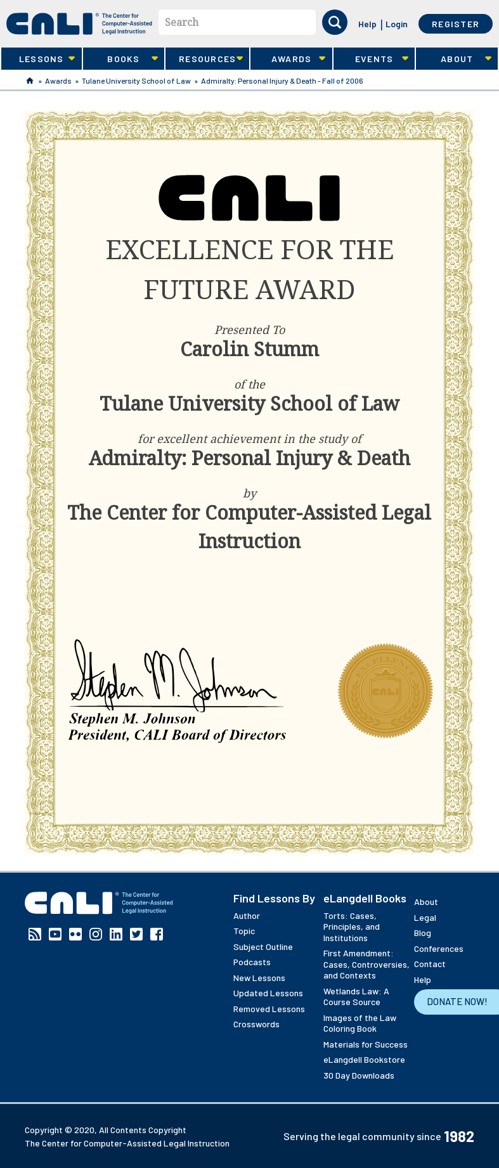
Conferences (438, 948)
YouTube (55, 934)
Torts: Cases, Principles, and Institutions (351, 926)
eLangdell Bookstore (364, 1059)
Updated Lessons (268, 992)
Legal (425, 917)
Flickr (75, 934)
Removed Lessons (269, 1008)
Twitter (136, 934)
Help (367, 23)
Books (120, 59)
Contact (430, 963)
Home (30, 80)
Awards (287, 59)
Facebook (156, 934)
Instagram (95, 934)
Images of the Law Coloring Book (359, 1023)
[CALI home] (79, 24)
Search (181, 22)
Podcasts (252, 961)
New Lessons (259, 977)
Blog (422, 932)
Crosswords (256, 1023)
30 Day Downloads (358, 1075)
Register (455, 23)
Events (371, 59)
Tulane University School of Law (136, 80)
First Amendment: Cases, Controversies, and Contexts (366, 963)
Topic (244, 930)
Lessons (38, 59)
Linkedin (116, 934)
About (453, 59)
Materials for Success (365, 1044)
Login (397, 23)
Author (246, 915)
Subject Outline (263, 946)
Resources (204, 59)
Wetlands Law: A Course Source (356, 996)
